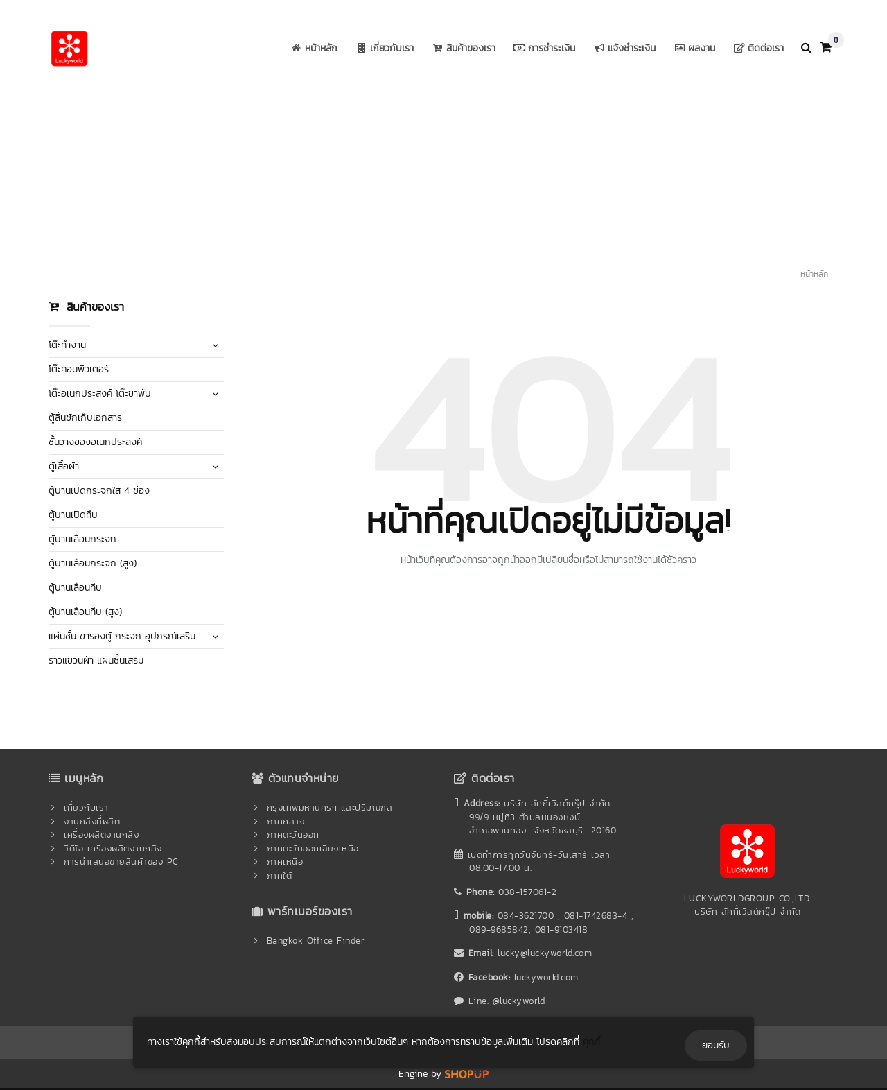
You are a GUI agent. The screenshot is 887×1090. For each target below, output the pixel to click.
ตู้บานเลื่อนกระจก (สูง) (93, 563)
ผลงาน (693, 48)
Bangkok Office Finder (316, 940)
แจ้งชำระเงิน (623, 48)
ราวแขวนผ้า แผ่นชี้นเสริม (96, 660)
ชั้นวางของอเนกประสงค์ (95, 442)
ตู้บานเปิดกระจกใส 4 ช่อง (99, 490)
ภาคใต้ (279, 875)
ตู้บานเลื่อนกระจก (82, 539)
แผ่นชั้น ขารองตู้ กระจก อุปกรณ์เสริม (122, 636)
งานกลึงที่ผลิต (92, 821)
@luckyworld (519, 1000)
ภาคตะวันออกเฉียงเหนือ (313, 848)
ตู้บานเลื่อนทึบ (75, 587)
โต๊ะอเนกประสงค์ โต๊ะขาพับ (100, 393)
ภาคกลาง (286, 821)
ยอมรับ (716, 1045)
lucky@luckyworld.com (545, 953)
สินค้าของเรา (462, 48)
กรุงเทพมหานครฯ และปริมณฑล (330, 807)
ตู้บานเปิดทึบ (73, 515)
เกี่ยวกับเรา (383, 48)
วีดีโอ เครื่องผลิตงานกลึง (113, 848)
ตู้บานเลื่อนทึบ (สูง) (85, 612)
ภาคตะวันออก (293, 834)
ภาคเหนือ (285, 861)
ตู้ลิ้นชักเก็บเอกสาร (85, 417)
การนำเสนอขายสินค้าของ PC (121, 861)
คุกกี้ (592, 1042)
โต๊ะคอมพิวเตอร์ (79, 369)
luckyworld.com (546, 977)
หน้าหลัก (312, 48)
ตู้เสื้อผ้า (64, 466)
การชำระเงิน (543, 48)
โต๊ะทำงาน (67, 345)
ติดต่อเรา (757, 48)
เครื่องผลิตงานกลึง (101, 834)
